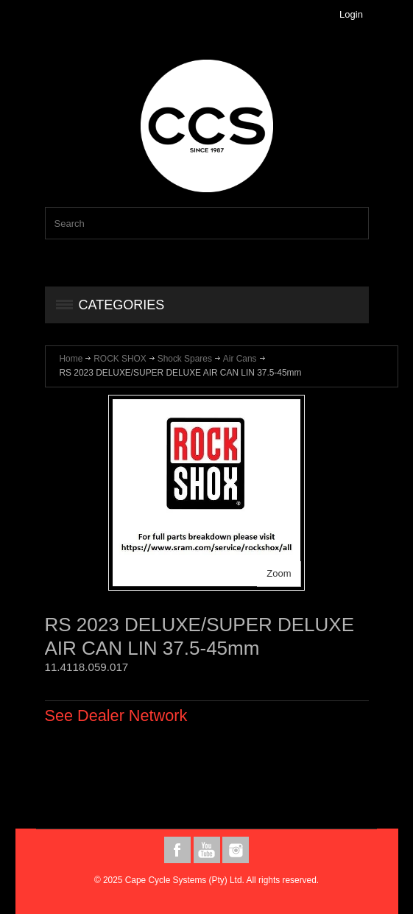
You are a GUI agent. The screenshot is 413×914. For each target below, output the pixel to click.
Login (351, 14)
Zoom (278, 573)
